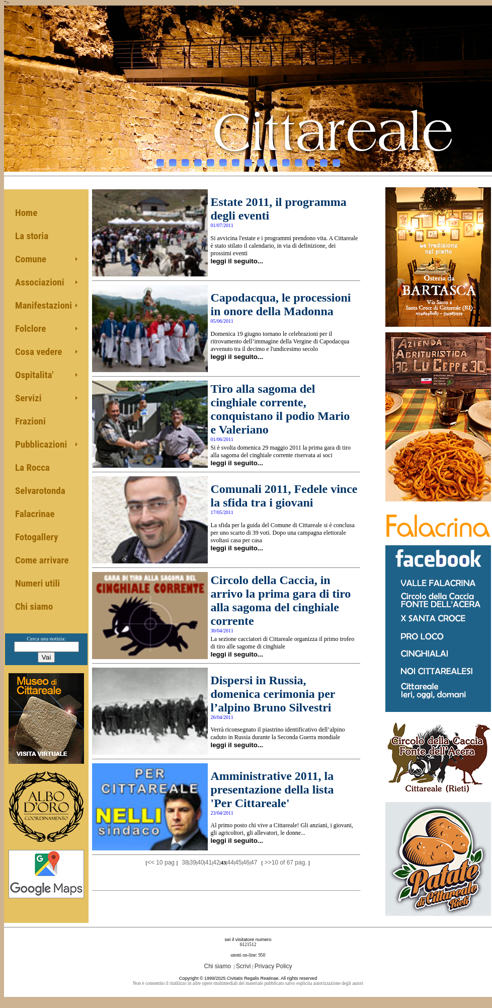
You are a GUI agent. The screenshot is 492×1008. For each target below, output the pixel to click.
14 (323, 160)
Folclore (30, 328)
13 (311, 160)
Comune (30, 259)
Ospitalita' (34, 375)
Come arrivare (42, 560)
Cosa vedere (38, 351)
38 (185, 862)
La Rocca (32, 467)
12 (298, 160)
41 (208, 862)
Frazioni (30, 421)
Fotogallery (36, 537)
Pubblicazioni (41, 444)
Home (26, 213)
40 (200, 862)
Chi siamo (34, 606)
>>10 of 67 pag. (286, 862)
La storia (31, 236)
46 (246, 862)
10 (273, 160)
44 (230, 862)
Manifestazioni (43, 305)
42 (216, 862)
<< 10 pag (161, 862)
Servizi (28, 398)
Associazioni (39, 282)
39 (193, 862)
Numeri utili (37, 583)
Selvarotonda (40, 490)
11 (286, 160)
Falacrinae (35, 514)
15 (336, 160)
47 (254, 862)
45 (238, 862)
